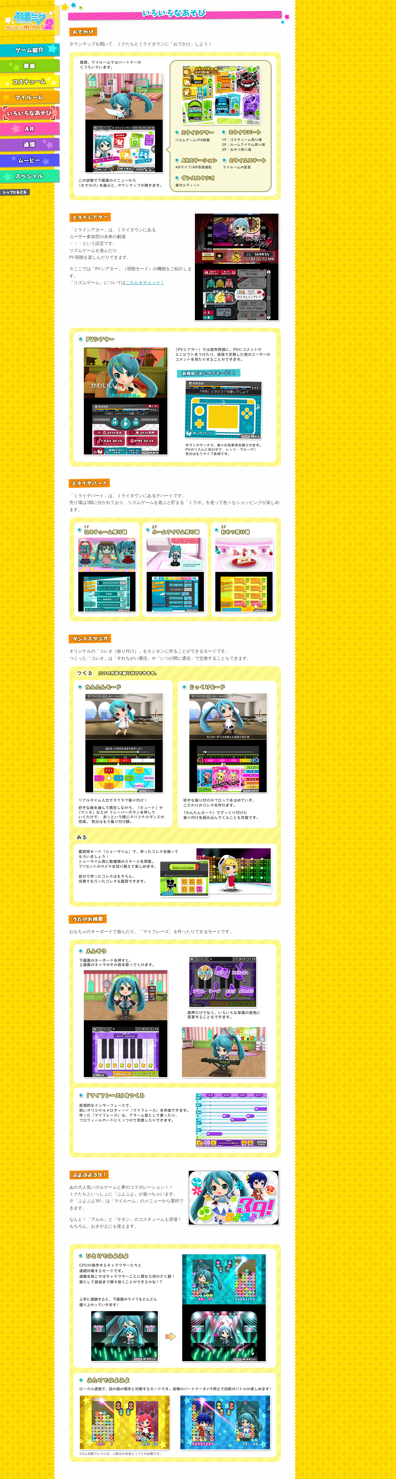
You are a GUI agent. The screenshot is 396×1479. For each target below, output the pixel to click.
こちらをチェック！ (145, 282)
